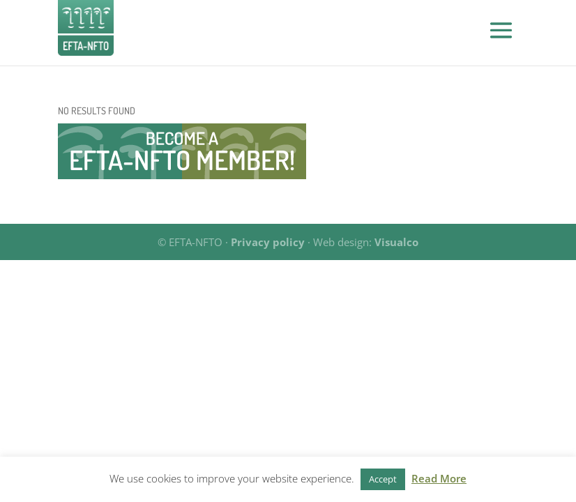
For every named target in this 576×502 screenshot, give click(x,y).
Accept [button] (383, 479)
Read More (439, 478)
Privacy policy (268, 242)
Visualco (396, 242)
